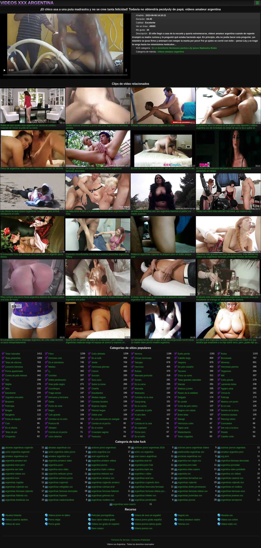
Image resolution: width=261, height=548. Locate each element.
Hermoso (139, 367)
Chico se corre (185, 375)
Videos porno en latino (59, 515)
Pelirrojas (9, 406)
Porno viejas (54, 519)
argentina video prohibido (233, 469)
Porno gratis (54, 524)
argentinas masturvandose (61, 500)
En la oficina (11, 428)
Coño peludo (227, 380)
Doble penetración (57, 380)
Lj (49, 371)
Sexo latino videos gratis (103, 519)
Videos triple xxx (229, 524)
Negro (51, 410)
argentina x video (143, 473)
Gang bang (140, 401)
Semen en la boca (230, 410)
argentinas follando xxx (16, 495)
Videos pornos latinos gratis (148, 524)
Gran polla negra (56, 384)
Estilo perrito (184, 354)
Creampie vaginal (100, 432)
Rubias (138, 371)
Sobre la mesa (98, 384)
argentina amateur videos (104, 460)
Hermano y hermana (58, 397)
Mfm (7, 388)
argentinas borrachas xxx (190, 478)
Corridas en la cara (144, 397)
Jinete (94, 362)
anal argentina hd (100, 456)
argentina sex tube (14, 469)
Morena (138, 354)
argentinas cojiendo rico (232, 482)
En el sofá (96, 358)
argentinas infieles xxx (145, 495)
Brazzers (9, 401)
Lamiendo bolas (228, 384)
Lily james (193, 48)
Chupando (10, 436)
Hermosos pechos (178, 48)
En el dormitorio (160, 48)
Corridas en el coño (57, 419)
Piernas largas (98, 410)
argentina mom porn (15, 465)
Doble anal (97, 414)
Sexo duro (97, 380)
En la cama (140, 384)
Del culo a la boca (229, 428)
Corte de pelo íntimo (187, 406)
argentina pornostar (230, 465)
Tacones (182, 371)
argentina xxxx (12, 478)
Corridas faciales (100, 401)
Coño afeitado (98, 354)
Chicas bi (225, 393)
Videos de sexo (12, 524)
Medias (51, 367)
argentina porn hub (144, 465)
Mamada (139, 388)
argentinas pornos (186, 500)
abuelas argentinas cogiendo (19, 447)
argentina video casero (189, 469)
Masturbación (184, 432)
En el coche (97, 428)
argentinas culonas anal (103, 487)
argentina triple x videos (103, 469)
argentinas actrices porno (60, 478)
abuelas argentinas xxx (59, 447)
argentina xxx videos (231, 473)
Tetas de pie (11, 432)
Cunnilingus (54, 388)
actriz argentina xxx (101, 452)
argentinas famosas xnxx (233, 491)
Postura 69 (53, 423)
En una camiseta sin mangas (105, 419)
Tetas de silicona (13, 362)
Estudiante (10, 393)
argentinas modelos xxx (103, 500)
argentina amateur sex (16, 460)
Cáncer (95, 371)
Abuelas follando (13, 515)
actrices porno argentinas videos (193, 447)
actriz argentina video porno (61, 452)
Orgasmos (226, 371)
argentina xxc (184, 473)
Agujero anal (227, 388)
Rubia (214, 48)
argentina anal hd (143, 460)
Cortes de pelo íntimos (16, 375)
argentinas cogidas (14, 482)
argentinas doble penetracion (192, 487)
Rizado (224, 432)
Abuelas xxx (227, 515)
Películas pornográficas (103, 515)
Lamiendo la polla (143, 410)
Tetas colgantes (185, 436)
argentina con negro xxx (189, 460)
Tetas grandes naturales (189, 380)
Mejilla (8, 384)
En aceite (182, 401)
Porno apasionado (14, 371)
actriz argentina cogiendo (17, 452)
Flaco (51, 354)
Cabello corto (227, 436)
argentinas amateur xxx (103, 478)
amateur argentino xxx (59, 456)
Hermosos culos (185, 423)
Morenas (225, 362)
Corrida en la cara (143, 423)
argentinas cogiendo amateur (106, 482)
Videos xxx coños (229, 519)
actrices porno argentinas (104, 447)
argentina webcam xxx (102, 473)
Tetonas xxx (183, 524)
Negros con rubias (186, 410)
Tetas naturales (12, 354)
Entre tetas (183, 414)
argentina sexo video (58, 469)
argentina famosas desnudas (235, 460)
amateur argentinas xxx (16, 456)
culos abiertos (55, 436)
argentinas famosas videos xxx (193, 491)
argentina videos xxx (15, 473)
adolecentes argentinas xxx (191, 452)
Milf (222, 375)
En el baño (140, 436)
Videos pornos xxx (143, 528)
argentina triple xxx (144, 469)
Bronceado (226, 358)
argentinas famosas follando (105, 491)
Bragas (8, 410)
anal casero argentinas (146, 456)
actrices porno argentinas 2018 (150, 447)
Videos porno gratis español (148, 519)
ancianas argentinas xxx (189, 456)
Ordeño (95, 388)
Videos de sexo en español (148, 515)
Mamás (181, 384)
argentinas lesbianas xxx (17, 500)
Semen (138, 380)
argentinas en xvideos (231, 487)
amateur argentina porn (232, 452)
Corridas (52, 375)
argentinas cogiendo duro (147, 482)
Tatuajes (139, 362)
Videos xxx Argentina (27, 3)
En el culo (226, 406)
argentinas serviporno (231, 500)
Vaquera (182, 362)
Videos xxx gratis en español (105, 524)
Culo (7, 423)
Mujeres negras (99, 406)
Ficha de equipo (13, 419)
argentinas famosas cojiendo (19, 491)
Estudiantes (97, 393)
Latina (138, 419)
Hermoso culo (55, 358)
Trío (7, 380)
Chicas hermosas (143, 358)
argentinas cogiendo (58, 482)
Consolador (226, 423)
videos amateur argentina (171, 51)
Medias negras (99, 397)
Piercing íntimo (228, 419)
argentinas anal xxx (144, 478)
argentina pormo (99, 465)
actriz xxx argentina (144, 452)
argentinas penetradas (145, 500)
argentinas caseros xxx (232, 478)
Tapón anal (183, 428)
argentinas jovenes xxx (232, 495)
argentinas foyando (57, 495)
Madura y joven (185, 388)
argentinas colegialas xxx (60, 487)
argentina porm (55, 465)
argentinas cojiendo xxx (16, 487)
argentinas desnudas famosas (149, 487)
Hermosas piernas (100, 367)
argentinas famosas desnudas (62, 491)
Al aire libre (140, 414)
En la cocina (140, 406)
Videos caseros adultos (16, 519)
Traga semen (54, 393)
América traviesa (229, 414)
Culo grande (54, 414)
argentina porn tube (187, 465)
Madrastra (205, 48)
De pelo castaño (186, 367)
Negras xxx (183, 515)
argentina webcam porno (60, 473)
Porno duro (140, 432)
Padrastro (96, 436)
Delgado (182, 397)
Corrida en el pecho (101, 423)
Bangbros (9, 414)
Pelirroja (225, 397)
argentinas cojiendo (187, 482)
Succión (95, 375)
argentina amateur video (60, 460)
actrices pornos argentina (233, 447)
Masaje (181, 419)
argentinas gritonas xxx (103, 495)
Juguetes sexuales (14, 397)
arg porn (225, 456)
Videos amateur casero (189, 519)
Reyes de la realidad (188, 393)
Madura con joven (229, 401)
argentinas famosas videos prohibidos (151, 491)
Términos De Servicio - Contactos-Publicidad (130, 540)
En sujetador (141, 428)
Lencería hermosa (14, 367)
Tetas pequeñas (13, 358)
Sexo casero (98, 528)
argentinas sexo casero (124, 504)
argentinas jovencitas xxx (190, 495)
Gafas (51, 401)
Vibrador (52, 428)
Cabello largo (184, 358)
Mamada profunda (143, 375)
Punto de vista (55, 406)
